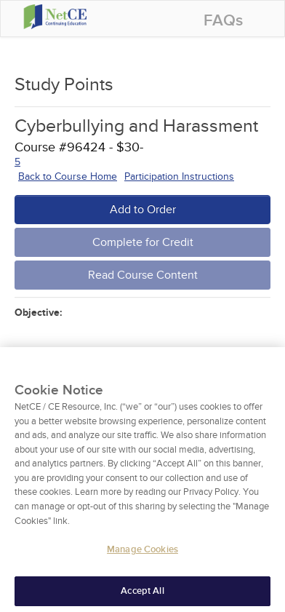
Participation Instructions (179, 176)
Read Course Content (143, 275)
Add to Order (143, 209)
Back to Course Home (67, 176)
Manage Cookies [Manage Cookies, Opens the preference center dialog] (142, 557)
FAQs (223, 21)
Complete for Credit (142, 242)
